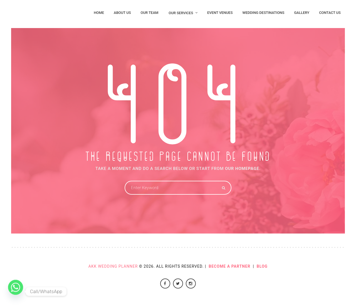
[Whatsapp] (15, 291)
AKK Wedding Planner (113, 266)
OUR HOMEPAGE (242, 168)
